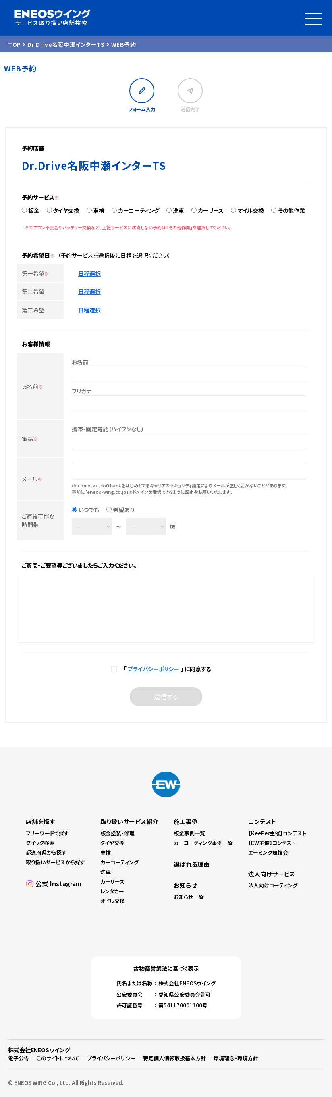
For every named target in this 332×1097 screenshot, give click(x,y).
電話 (30, 439)
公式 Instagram (58, 883)
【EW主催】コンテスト (272, 843)
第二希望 (33, 291)
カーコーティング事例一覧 (203, 843)
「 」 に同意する (166, 669)
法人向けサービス (271, 874)
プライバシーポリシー (153, 669)
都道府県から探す (46, 852)
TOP (14, 44)
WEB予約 (123, 44)
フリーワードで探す (47, 833)
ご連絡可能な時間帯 (38, 520)
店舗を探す (40, 821)
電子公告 (18, 1058)
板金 (33, 210)
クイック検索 (40, 843)
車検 (98, 210)
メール (32, 479)
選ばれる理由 (192, 864)
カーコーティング (138, 210)
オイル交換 (250, 210)
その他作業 (291, 210)
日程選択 (89, 273)
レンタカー (112, 891)
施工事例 (186, 821)
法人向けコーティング (272, 885)
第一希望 (35, 273)
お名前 (32, 386)
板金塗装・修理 (117, 833)
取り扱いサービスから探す (55, 862)
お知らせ (185, 885)
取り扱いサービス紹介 (129, 821)
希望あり (124, 510)
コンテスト (262, 821)
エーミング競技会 (268, 852)
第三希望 (33, 310)
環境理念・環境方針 (236, 1058)
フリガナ (81, 391)
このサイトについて (58, 1058)
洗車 (178, 210)
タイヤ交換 (66, 210)
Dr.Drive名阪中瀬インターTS (66, 44)
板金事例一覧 (189, 833)
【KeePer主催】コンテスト (277, 833)
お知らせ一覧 (189, 897)
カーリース (211, 210)
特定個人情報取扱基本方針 (174, 1058)
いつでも (88, 510)
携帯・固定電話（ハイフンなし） (108, 429)
